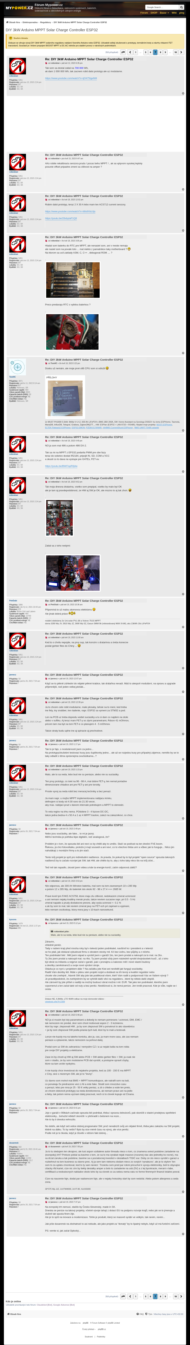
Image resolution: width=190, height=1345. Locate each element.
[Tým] (148, 1314)
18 (175, 52)
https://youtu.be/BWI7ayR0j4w (61, 466)
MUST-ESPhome (164, 425)
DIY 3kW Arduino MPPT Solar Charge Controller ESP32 (52, 30)
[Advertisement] (95, 124)
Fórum (144, 12)
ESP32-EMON (78, 428)
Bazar (163, 12)
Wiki (174, 12)
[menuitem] (56, 22)
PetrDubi (13, 601)
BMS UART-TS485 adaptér (147, 428)
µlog (181, 12)
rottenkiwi (13, 76)
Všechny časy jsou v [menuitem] (168, 1314)
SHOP (153, 12)
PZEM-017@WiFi (94, 428)
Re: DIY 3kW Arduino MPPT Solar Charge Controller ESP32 (89, 59)
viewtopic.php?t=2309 (55, 1002)
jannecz (12, 675)
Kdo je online (13, 1301)
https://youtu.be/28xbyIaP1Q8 (61, 218)
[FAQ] (140, 1314)
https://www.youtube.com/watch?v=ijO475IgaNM (71, 78)
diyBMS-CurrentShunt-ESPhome (118, 428)
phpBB (85, 1323)
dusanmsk (13, 1143)
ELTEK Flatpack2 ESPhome (58, 428)
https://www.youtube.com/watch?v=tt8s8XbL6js (70, 211)
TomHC (12, 377)
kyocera (12, 919)
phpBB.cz (102, 1329)
